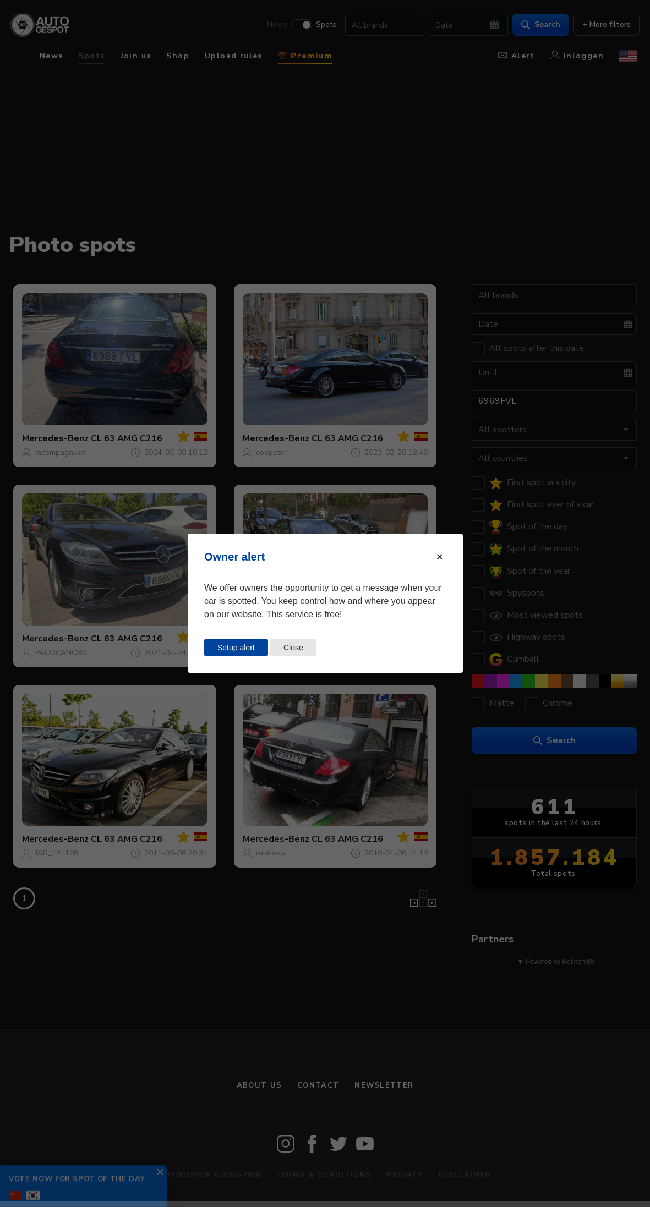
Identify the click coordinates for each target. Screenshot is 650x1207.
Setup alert (236, 647)
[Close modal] (439, 557)
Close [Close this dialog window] (293, 647)
